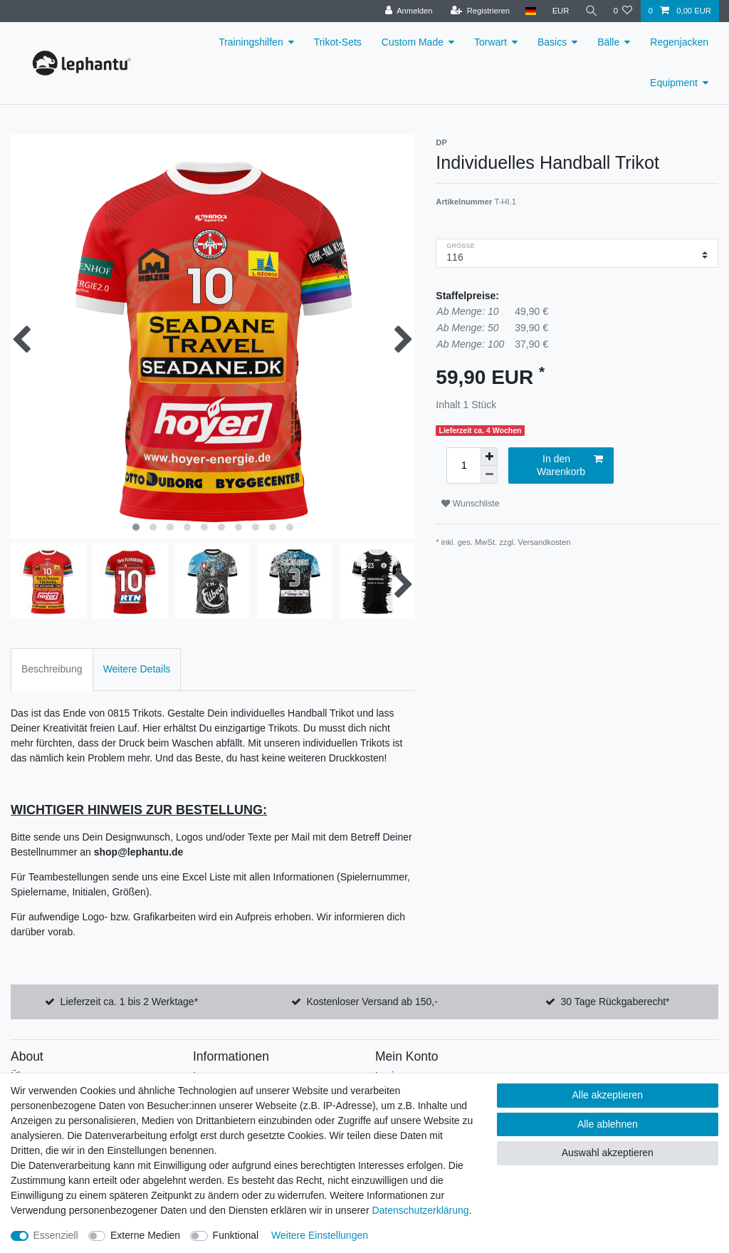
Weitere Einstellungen (319, 1235)
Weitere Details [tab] (137, 669)
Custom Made (413, 42)
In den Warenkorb (570, 465)
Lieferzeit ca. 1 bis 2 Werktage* (130, 1001)
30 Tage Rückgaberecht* (614, 1001)
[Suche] (591, 11)
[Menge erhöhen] (489, 456)
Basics (552, 42)
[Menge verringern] (489, 475)
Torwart (490, 42)
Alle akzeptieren (608, 1095)
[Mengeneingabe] (463, 465)
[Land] (531, 11)
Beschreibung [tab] (52, 669)
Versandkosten (544, 542)
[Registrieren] (480, 11)
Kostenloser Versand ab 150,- (371, 1001)
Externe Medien (145, 1235)
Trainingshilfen (251, 42)
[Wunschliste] (622, 11)
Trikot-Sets (338, 42)
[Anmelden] (409, 11)
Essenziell (55, 1235)
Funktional (236, 1235)
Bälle (608, 42)
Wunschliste (470, 504)
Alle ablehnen (607, 1124)
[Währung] (560, 11)
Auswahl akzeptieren (608, 1152)
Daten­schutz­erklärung (420, 1210)
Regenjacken (679, 42)
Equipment (674, 82)
